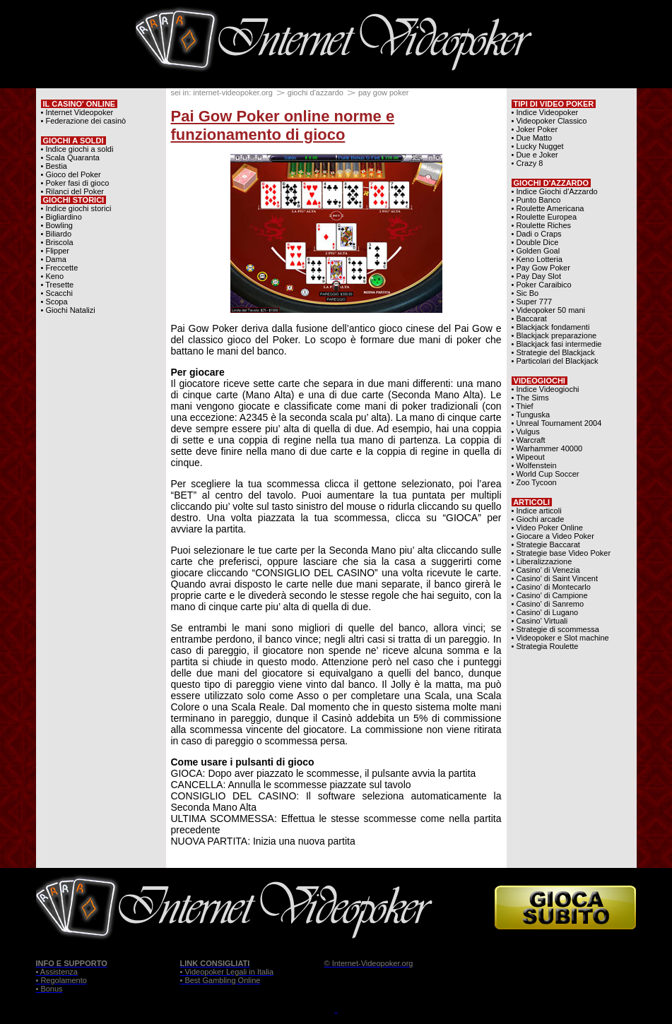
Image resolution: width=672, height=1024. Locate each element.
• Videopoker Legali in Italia (227, 972)
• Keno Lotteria (537, 259)
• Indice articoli (537, 510)
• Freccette (59, 267)
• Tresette (57, 284)
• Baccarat (529, 318)
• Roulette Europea (544, 217)
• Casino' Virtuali (540, 621)
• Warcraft (529, 440)
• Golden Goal (536, 250)
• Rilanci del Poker (72, 191)
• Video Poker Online (548, 527)
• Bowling (57, 225)
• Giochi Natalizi (68, 310)
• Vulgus (526, 431)
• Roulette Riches (542, 225)
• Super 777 (532, 301)
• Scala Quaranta (70, 157)
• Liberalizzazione (542, 561)
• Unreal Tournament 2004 (557, 423)
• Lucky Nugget (538, 146)
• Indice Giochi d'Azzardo (555, 191)
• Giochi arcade (538, 519)
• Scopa (54, 301)
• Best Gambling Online (220, 980)
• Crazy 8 (527, 163)
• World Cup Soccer (545, 474)
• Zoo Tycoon (534, 482)
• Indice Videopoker (545, 112)
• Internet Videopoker (77, 112)
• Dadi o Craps (537, 234)
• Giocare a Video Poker (553, 536)
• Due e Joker (535, 154)
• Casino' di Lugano (545, 612)
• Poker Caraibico (542, 284)
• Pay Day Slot (537, 276)
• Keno (52, 276)
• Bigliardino (61, 217)
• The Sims (530, 397)
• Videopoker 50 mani (549, 310)
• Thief (523, 406)
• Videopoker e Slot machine (560, 637)
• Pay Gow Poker (541, 267)
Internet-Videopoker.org (372, 963)
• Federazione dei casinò (83, 121)
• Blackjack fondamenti (551, 327)
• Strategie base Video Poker (561, 553)
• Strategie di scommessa (555, 629)
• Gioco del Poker (71, 174)
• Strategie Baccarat (546, 544)
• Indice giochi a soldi (77, 149)
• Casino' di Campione (550, 595)
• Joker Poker (535, 129)
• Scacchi (57, 293)
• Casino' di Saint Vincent (555, 578)
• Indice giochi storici (76, 208)
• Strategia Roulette (545, 646)
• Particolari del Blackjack (555, 361)
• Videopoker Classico (549, 121)
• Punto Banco (536, 200)
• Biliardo (56, 234)
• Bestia (54, 166)
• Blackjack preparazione (554, 335)
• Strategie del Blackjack (553, 352)
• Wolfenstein (534, 465)
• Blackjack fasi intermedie (557, 344)
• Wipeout (528, 457)
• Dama (53, 259)
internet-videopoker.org (233, 92)
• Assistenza (57, 972)
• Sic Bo (525, 293)
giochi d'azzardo (315, 92)
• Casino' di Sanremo (548, 604)
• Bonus (49, 988)
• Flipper (55, 250)
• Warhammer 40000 (547, 448)
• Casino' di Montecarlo (551, 587)
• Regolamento (61, 980)
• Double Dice (535, 242)
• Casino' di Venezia (546, 570)
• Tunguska (531, 414)
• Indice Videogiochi (545, 389)
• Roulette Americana (548, 208)
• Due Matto (532, 137)
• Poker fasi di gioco (75, 183)
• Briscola (57, 242)
